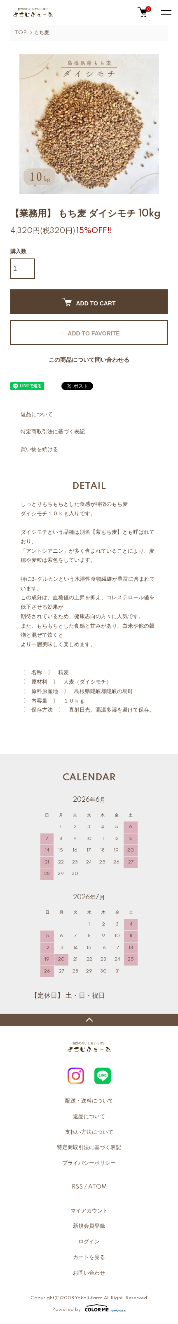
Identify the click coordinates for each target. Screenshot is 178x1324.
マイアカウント (89, 1211)
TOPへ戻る (89, 1020)
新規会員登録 (89, 1226)
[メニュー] (165, 12)
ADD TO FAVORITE (88, 333)
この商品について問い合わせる (89, 360)
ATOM (97, 1187)
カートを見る (89, 1257)
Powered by (89, 1308)
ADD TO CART (88, 302)
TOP (20, 32)
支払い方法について (89, 1132)
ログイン (89, 1242)
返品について (37, 414)
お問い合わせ (89, 1273)
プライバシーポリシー (89, 1163)
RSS (77, 1187)
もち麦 (41, 32)
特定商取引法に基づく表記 (53, 432)
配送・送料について (89, 1101)
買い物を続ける (39, 449)
